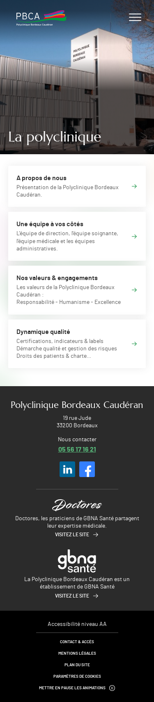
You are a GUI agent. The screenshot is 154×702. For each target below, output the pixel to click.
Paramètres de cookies (77, 676)
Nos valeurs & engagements (57, 278)
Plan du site (77, 665)
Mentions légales (77, 653)
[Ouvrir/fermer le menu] (135, 17)
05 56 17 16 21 (77, 449)
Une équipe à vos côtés (49, 224)
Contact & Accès (77, 642)
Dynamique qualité (43, 332)
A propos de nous (41, 178)
